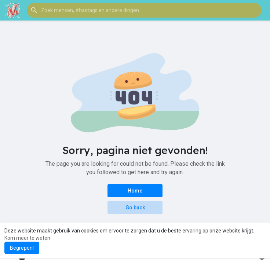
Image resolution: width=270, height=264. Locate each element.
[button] (144, 10)
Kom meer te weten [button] (27, 238)
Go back (135, 207)
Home (135, 191)
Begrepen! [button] (22, 248)
